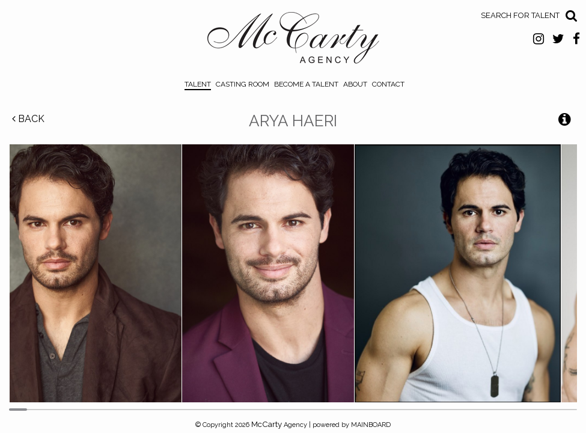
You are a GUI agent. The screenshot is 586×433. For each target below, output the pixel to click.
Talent (198, 84)
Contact (388, 84)
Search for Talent (520, 15)
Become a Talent (306, 84)
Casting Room (242, 84)
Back (28, 118)
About (355, 84)
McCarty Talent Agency (293, 41)
